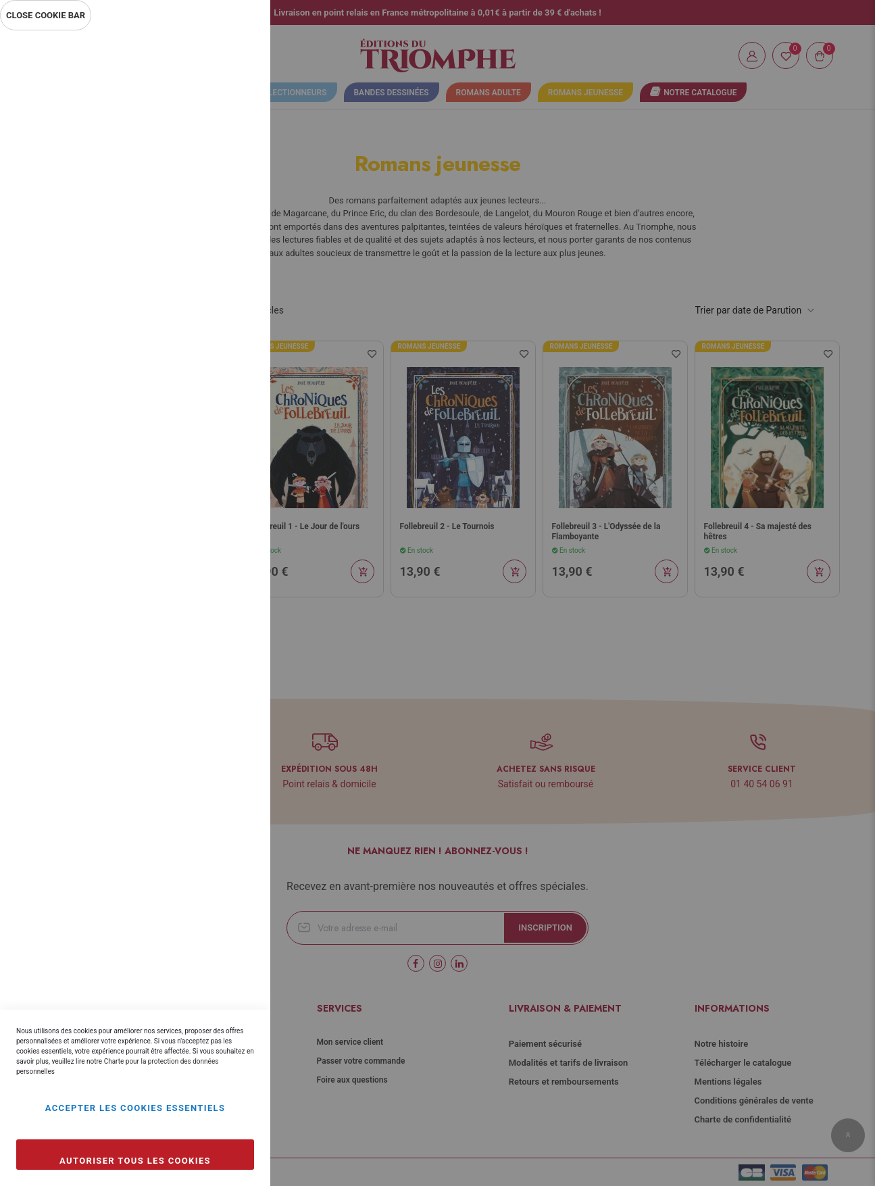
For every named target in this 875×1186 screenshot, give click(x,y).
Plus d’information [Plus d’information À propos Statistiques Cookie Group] (215, 305)
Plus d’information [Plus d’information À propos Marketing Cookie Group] (215, 451)
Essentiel (233, 57)
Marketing (233, 363)
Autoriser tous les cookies (135, 1161)
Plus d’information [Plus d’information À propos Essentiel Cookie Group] (215, 159)
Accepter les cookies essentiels (135, 1108)
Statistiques (233, 217)
